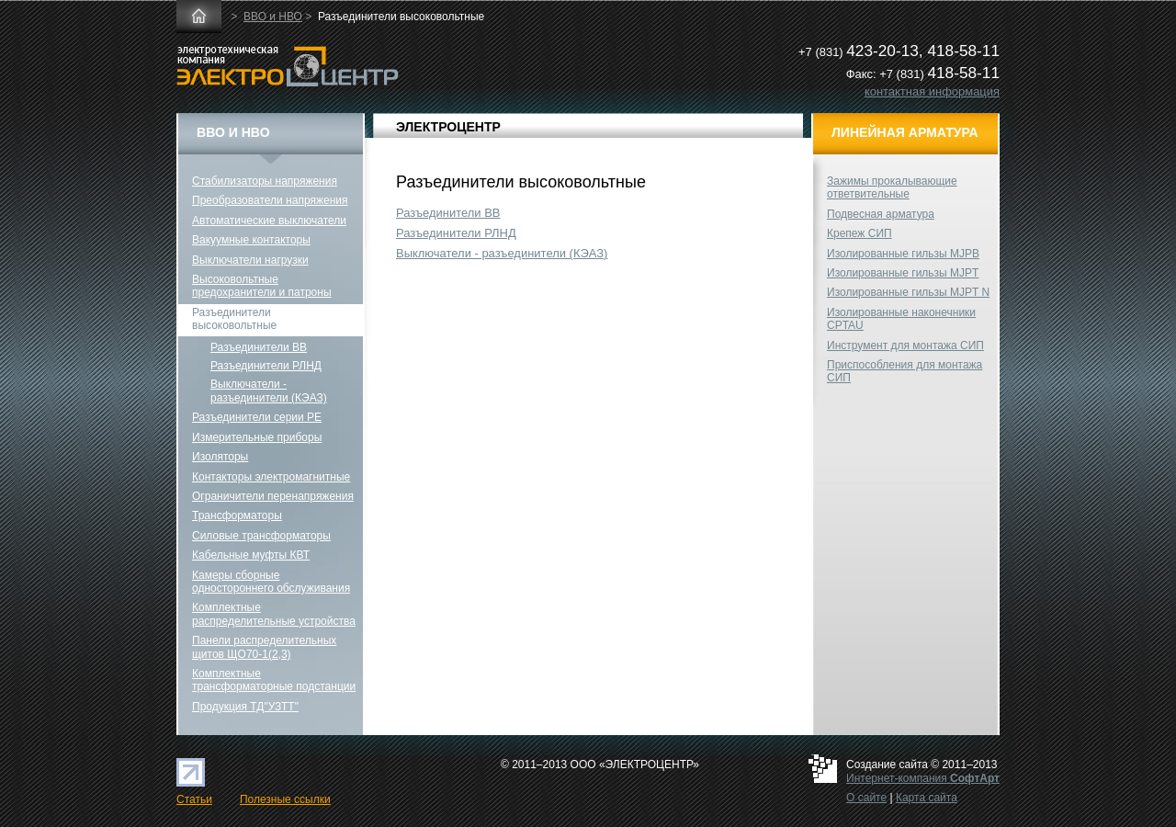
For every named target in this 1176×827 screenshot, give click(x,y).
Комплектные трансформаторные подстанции (274, 680)
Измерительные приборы (257, 437)
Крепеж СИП (859, 233)
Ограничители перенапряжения (273, 496)
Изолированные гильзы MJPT (902, 272)
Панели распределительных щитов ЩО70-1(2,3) (264, 647)
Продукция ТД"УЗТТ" (245, 706)
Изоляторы (220, 456)
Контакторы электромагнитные (271, 476)
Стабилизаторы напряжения (264, 181)
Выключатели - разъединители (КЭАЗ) (501, 253)
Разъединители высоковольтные (234, 319)
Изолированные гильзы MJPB (903, 253)
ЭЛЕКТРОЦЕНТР (448, 126)
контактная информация (932, 91)
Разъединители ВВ (448, 213)
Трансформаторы (237, 515)
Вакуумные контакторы (251, 239)
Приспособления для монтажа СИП (904, 371)
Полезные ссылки (285, 799)
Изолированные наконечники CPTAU (901, 319)
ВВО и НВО (272, 16)
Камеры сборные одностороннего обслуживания (271, 582)
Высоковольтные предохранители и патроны (262, 286)
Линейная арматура (904, 132)
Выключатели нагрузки (250, 260)
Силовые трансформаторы (261, 535)
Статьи (194, 799)
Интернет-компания (923, 778)
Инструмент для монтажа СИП (905, 345)
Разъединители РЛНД (456, 233)
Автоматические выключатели (269, 220)
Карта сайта (926, 797)
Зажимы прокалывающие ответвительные (892, 187)
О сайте (866, 797)
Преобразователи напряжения (269, 200)
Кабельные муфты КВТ (251, 555)
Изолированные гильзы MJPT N (908, 292)
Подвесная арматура (880, 214)
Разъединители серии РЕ (257, 417)
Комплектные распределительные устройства (274, 614)
